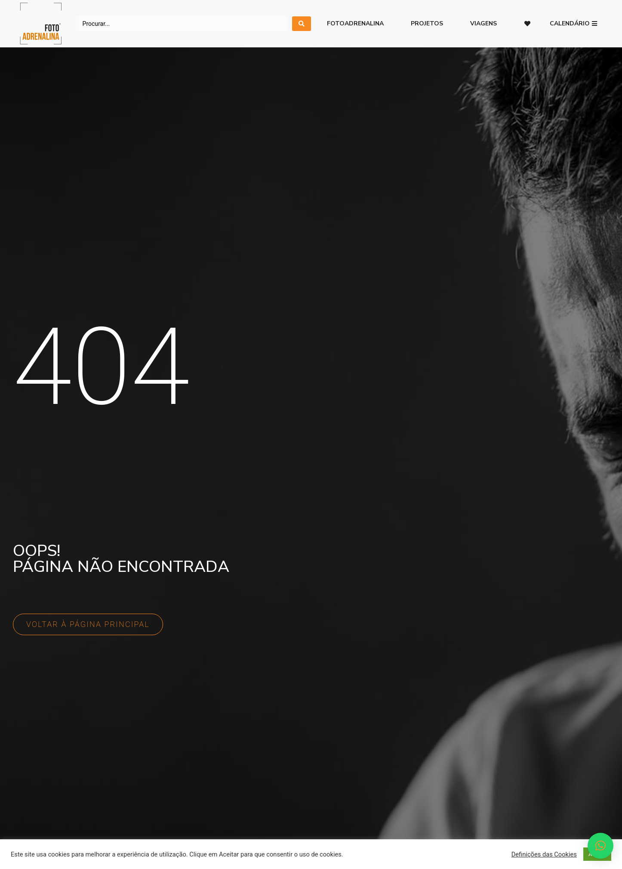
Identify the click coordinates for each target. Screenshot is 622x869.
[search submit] (301, 23)
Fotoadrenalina (355, 23)
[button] (573, 24)
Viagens (483, 23)
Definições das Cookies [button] (544, 854)
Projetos (427, 23)
